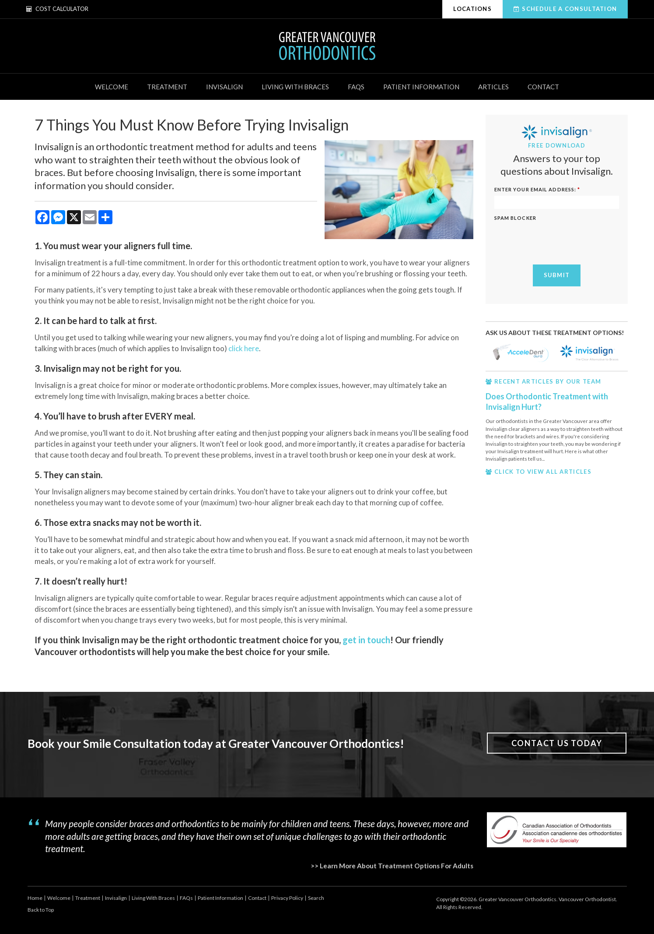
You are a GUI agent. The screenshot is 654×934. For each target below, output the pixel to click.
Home (35, 898)
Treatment (167, 87)
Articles (493, 87)
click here (243, 348)
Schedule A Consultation (569, 8)
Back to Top (41, 909)
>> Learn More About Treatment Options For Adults (392, 866)
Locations (472, 8)
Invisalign (224, 87)
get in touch (366, 639)
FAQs (356, 87)
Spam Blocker (515, 218)
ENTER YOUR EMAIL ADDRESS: (537, 189)
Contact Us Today (556, 743)
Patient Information (421, 87)
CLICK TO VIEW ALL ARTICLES (542, 471)
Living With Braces (295, 87)
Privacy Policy (287, 898)
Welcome (111, 87)
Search (316, 898)
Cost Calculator (57, 8)
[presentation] (560, 241)
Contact (543, 87)
